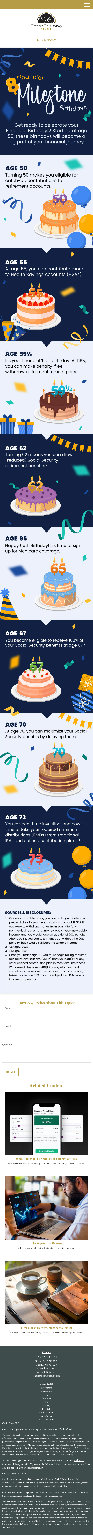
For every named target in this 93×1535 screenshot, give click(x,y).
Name (8, 1008)
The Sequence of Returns (46, 1243)
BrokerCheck (66, 1429)
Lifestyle (46, 1409)
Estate (46, 1395)
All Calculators (46, 1419)
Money (46, 1405)
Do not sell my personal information (25, 1467)
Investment (46, 1391)
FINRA (6, 1482)
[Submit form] (10, 1072)
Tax (46, 1402)
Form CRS (14, 1423)
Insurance (46, 1398)
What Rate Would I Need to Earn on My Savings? (46, 1158)
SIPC (13, 1482)
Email (8, 1026)
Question (7, 1044)
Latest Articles (46, 1412)
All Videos (46, 1416)
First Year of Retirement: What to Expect (46, 1327)
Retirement (46, 1387)
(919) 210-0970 (46, 40)
